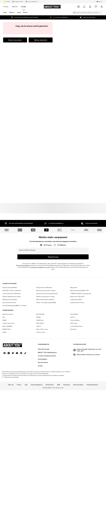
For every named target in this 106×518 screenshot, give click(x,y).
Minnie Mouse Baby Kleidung (45, 201)
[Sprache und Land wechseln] (99, 1)
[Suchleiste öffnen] (73, 13)
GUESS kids (39, 222)
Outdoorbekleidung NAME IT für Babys (14, 207)
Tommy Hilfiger (75, 222)
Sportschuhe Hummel (9, 204)
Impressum (66, 286)
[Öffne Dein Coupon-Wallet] (78, 6)
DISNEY (38, 219)
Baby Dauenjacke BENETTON (79, 192)
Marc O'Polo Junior (42, 231)
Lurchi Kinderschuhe (76, 228)
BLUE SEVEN (40, 216)
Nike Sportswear (7, 216)
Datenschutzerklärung (23, 167)
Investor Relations (36, 286)
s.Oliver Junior (40, 234)
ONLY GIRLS (40, 225)
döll (3, 219)
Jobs (26, 286)
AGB (58, 286)
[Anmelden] (84, 6)
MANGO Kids (6, 231)
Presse (19, 286)
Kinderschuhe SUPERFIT (9, 189)
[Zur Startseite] (52, 6)
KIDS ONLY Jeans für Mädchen (11, 192)
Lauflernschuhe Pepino (77, 204)
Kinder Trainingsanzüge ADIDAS (46, 204)
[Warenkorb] (101, 6)
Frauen (5, 6)
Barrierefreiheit (78, 286)
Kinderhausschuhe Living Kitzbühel (47, 195)
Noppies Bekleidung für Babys (11, 198)
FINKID (4, 222)
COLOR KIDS (74, 216)
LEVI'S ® (72, 219)
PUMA (4, 234)
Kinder (23, 6)
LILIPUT (38, 228)
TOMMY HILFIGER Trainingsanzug (80, 195)
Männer (15, 6)
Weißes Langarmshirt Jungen (45, 198)
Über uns (11, 286)
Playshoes (73, 231)
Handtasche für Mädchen (44, 189)
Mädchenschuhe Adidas (9, 201)
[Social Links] (4, 255)
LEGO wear (73, 225)
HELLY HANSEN (7, 228)
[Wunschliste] (96, 6)
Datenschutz (50, 286)
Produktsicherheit (92, 286)
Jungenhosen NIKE (76, 201)
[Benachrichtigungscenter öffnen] (90, 6)
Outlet (7, 1)
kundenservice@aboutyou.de (40, 169)
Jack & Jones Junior (8, 225)
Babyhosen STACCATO (77, 198)
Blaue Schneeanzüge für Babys (46, 192)
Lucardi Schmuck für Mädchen (11, 195)
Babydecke (73, 189)
